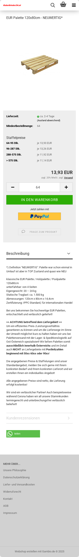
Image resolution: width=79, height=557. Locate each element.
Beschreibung (17, 253)
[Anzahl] (39, 187)
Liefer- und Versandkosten (19, 484)
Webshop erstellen (26, 551)
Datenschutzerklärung (16, 477)
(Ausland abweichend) (48, 120)
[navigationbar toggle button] (73, 5)
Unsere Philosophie (14, 470)
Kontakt (7, 498)
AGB (5, 505)
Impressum (10, 512)
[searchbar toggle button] (52, 5)
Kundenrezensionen (23, 418)
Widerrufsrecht (12, 491)
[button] (12, 187)
